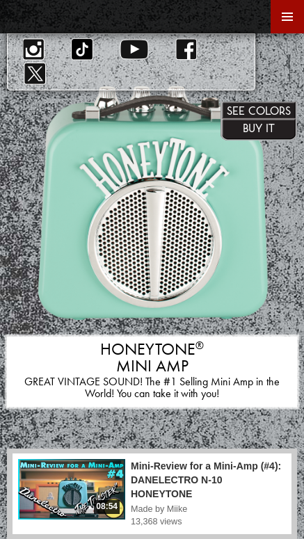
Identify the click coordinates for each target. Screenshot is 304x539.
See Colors (259, 111)
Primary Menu (287, 16)
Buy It (259, 128)
